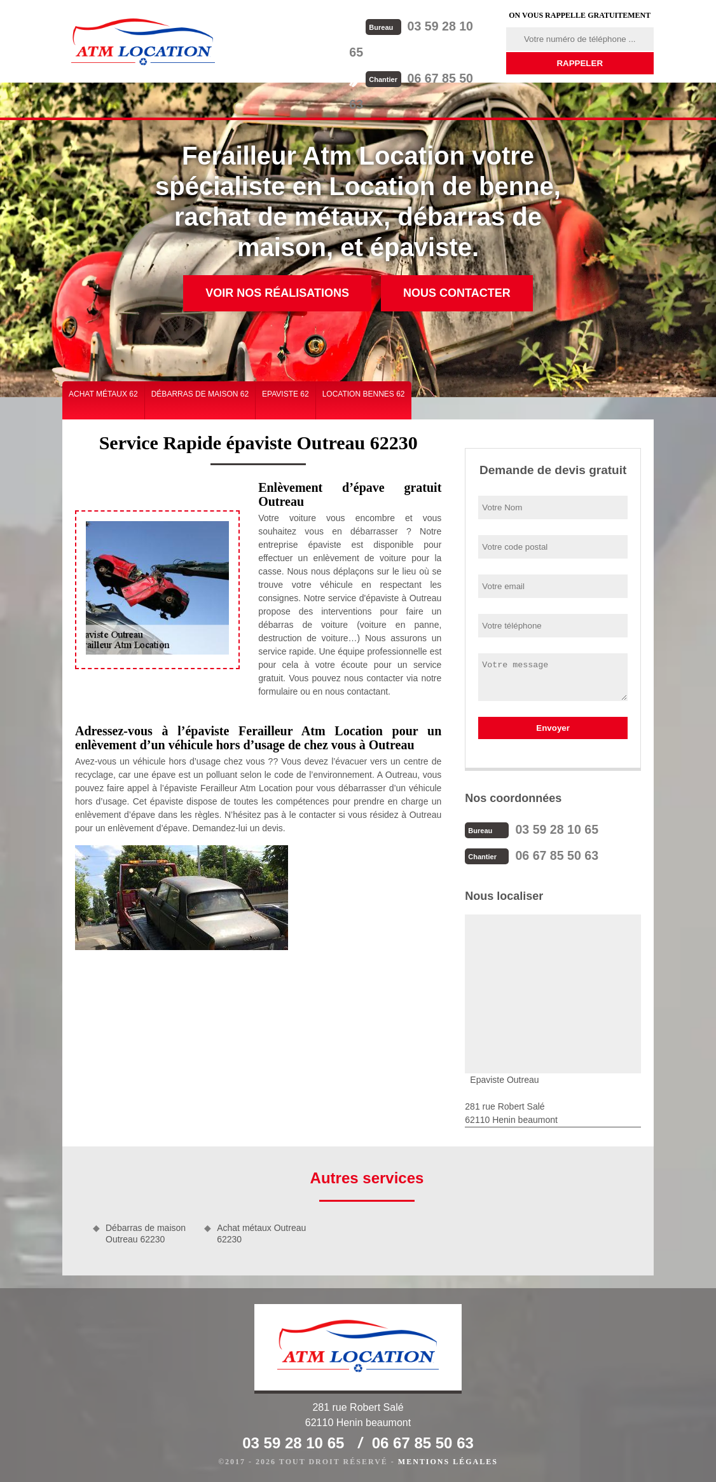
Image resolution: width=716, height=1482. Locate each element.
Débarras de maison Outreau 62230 (146, 1232)
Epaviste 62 (285, 394)
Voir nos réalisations (277, 293)
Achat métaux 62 (103, 394)
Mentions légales (448, 1460)
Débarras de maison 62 (200, 394)
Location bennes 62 (363, 394)
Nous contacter (457, 293)
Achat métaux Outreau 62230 (261, 1232)
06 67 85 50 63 (429, 51)
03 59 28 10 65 (429, 25)
